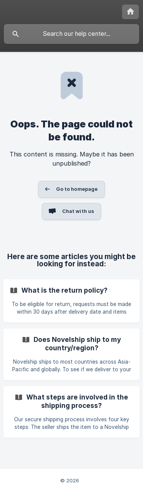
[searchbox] (71, 34)
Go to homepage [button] (77, 189)
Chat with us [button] (78, 211)
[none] (130, 12)
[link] (71, 300)
